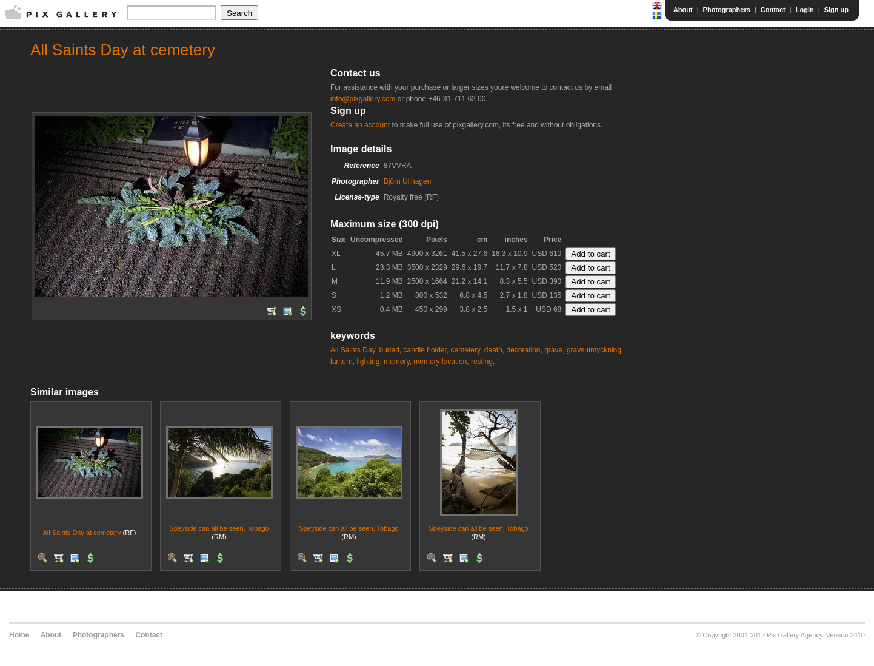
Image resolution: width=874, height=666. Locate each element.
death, (494, 350)
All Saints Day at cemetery (81, 532)
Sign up (836, 9)
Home (19, 635)
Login (805, 9)
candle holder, (426, 350)
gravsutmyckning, (595, 350)
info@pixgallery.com (362, 99)
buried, (390, 350)
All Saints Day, (353, 350)
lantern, (342, 361)
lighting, (368, 361)
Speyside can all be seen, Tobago (219, 528)
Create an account (360, 125)
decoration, (524, 350)
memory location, (441, 361)
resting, (483, 361)
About (683, 9)
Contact (773, 9)
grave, (554, 350)
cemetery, (466, 350)
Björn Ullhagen (408, 181)
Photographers (726, 9)
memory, (398, 361)
